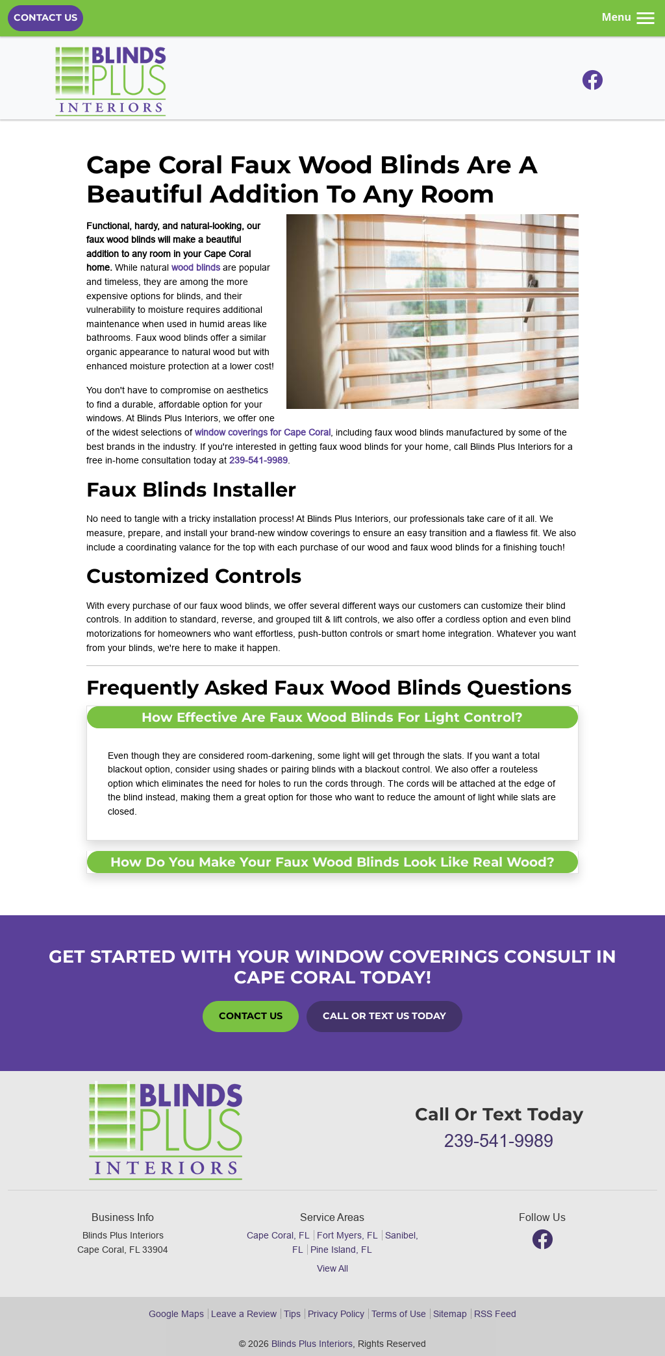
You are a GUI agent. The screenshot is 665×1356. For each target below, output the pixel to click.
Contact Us (45, 17)
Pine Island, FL (341, 1249)
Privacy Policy (336, 1314)
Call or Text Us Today (384, 1016)
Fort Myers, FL (347, 1235)
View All (332, 1268)
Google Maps (176, 1314)
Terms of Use (398, 1314)
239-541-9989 (258, 460)
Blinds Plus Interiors (312, 1343)
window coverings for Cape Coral (263, 432)
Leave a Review (244, 1314)
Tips (292, 1314)
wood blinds (195, 267)
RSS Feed (495, 1314)
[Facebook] (592, 84)
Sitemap (450, 1314)
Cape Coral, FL (278, 1235)
